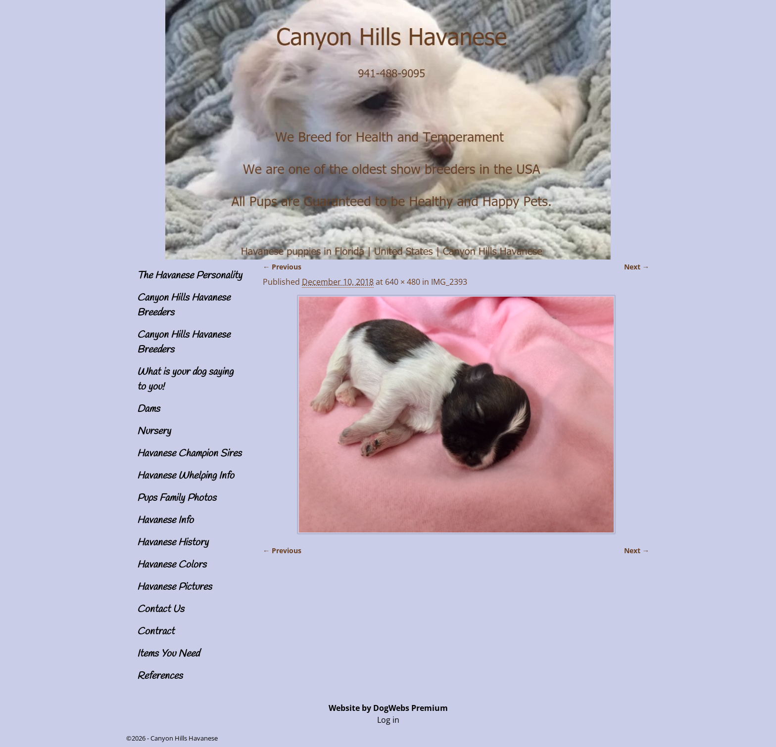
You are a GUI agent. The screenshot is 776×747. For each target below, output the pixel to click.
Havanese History (172, 542)
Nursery (154, 431)
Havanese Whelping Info (185, 476)
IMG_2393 (449, 281)
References (160, 676)
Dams (148, 409)
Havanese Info (165, 520)
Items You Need (168, 653)
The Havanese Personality (189, 275)
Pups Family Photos (176, 498)
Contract (155, 631)
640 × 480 (402, 281)
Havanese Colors (171, 564)
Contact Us (160, 609)
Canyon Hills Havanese (184, 738)
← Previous (282, 266)
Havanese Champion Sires (189, 453)
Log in (388, 719)
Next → (636, 266)
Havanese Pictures (174, 587)
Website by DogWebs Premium (388, 708)
